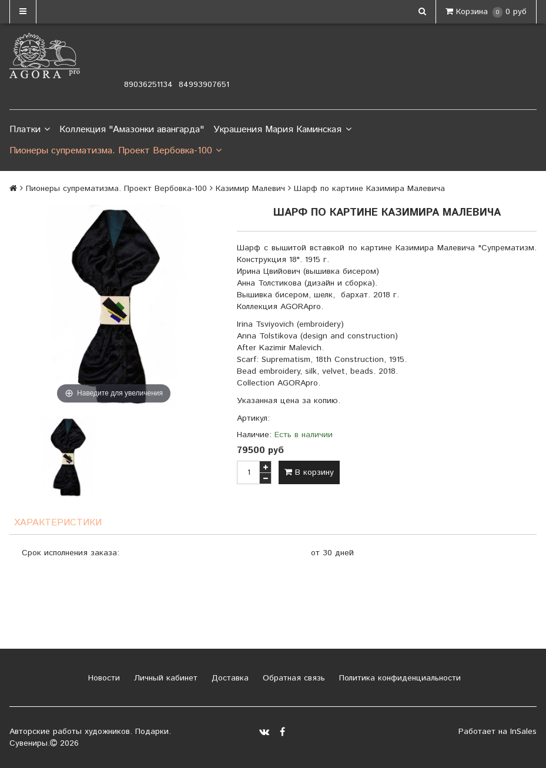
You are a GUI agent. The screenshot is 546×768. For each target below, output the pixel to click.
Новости (102, 678)
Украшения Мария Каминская (282, 129)
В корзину (309, 472)
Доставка (229, 678)
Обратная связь (292, 678)
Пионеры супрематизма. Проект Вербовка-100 (115, 151)
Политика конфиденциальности (398, 678)
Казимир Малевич (250, 188)
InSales (523, 731)
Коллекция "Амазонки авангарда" (131, 129)
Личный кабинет (164, 678)
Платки (29, 129)
